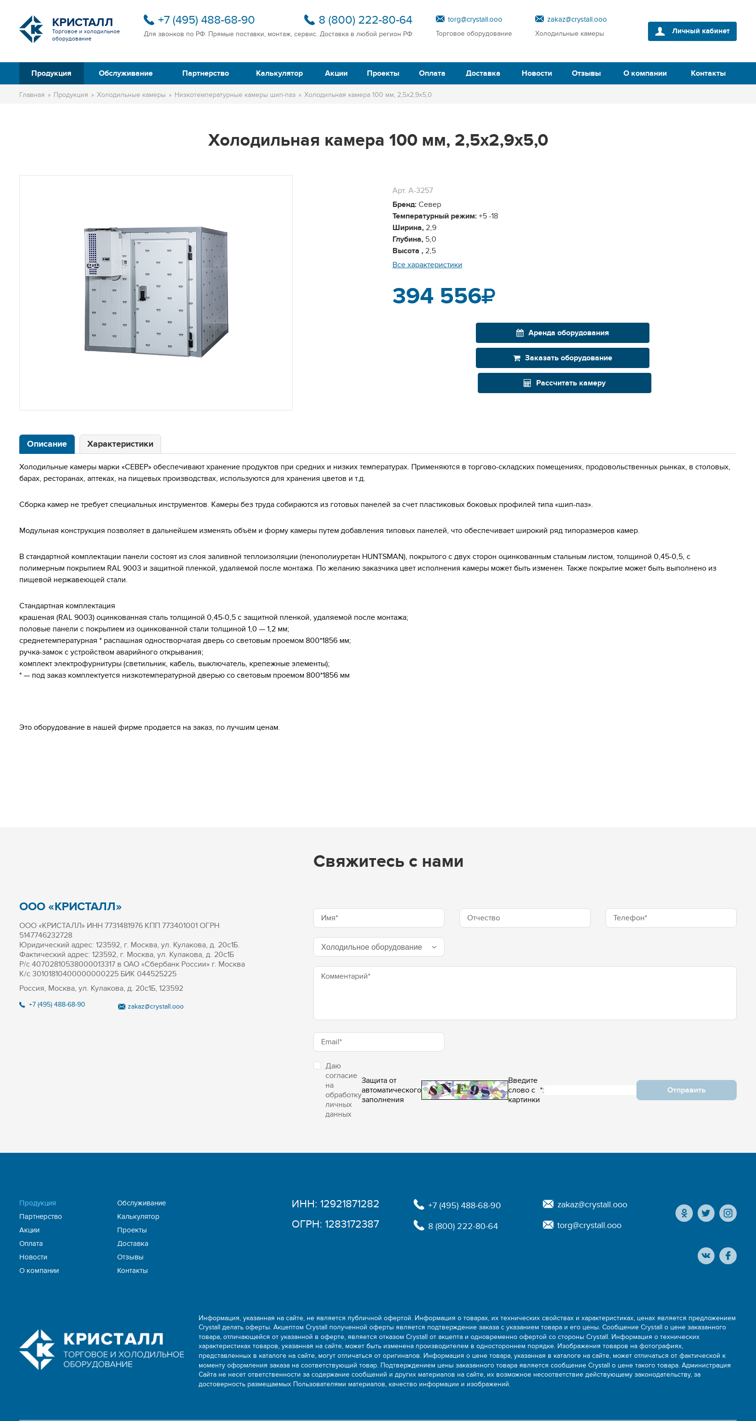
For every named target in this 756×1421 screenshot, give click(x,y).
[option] (156, 292)
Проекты (383, 73)
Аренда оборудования (447, 333)
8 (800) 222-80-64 (365, 20)
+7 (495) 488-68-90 (206, 20)
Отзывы (586, 73)
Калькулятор (279, 73)
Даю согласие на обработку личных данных (337, 1090)
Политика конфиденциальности (462, 1404)
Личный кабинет (697, 31)
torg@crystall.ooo (475, 19)
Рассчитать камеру (682, 333)
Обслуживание (126, 73)
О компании (645, 73)
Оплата (432, 73)
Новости (537, 73)
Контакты (708, 73)
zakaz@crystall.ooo (577, 19)
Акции (336, 73)
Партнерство (205, 73)
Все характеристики (427, 265)
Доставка (483, 73)
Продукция (51, 73)
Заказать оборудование (564, 333)
